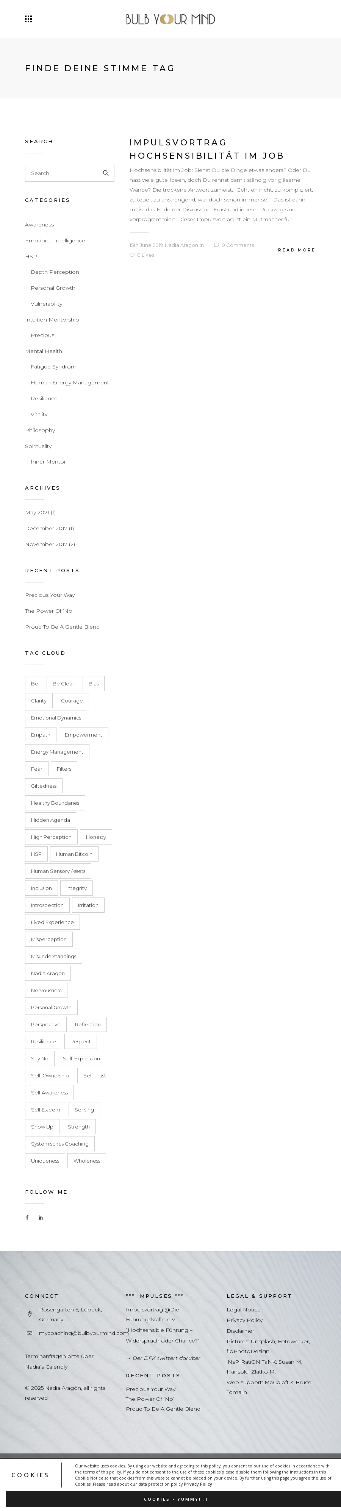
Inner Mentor (48, 461)
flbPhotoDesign (248, 1351)
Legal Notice (244, 1309)
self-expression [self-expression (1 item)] (81, 1058)
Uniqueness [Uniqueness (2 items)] (45, 1161)
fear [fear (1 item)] (36, 769)
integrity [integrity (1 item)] (76, 888)
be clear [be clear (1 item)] (63, 684)
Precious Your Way (50, 595)
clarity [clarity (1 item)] (39, 701)
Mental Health (43, 351)
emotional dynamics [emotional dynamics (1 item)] (56, 718)
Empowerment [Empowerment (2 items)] (83, 735)
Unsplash (263, 1341)
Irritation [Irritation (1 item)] (88, 905)
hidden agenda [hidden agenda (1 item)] (50, 820)
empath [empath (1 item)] (40, 735)
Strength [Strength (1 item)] (79, 1127)
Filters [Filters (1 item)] (64, 769)
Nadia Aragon (181, 245)
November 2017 (46, 544)
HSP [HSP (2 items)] (36, 854)
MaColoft (276, 1382)
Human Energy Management (70, 382)
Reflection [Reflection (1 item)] (88, 1024)
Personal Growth (53, 287)
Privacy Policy (198, 1484)
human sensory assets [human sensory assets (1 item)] (58, 871)
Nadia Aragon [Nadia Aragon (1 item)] (48, 973)
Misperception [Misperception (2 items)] (49, 939)
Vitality (39, 414)
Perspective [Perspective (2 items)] (46, 1024)
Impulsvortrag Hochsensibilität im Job (207, 149)
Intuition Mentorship (52, 319)
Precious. (43, 335)
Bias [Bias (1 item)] (94, 684)
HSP (31, 256)
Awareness (39, 224)
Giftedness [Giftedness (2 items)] (43, 786)
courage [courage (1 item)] (72, 701)
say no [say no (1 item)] (39, 1058)
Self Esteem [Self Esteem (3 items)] (45, 1110)
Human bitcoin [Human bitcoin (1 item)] (74, 854)
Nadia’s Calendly (46, 1366)
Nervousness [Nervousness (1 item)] (46, 990)
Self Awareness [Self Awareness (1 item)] (49, 1093)
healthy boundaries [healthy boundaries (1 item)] (55, 803)
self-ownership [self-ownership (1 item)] (50, 1075)
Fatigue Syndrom (54, 366)
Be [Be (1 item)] (34, 684)
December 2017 (46, 528)
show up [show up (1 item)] (42, 1127)
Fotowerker (293, 1341)
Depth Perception (55, 271)
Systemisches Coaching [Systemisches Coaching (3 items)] (60, 1144)
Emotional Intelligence (55, 240)
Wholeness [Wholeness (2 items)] (87, 1161)
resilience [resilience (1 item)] (43, 1041)
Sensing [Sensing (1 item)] (84, 1110)
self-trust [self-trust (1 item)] (94, 1075)
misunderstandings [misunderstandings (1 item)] (53, 956)
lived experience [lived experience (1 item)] (52, 922)
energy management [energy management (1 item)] (57, 752)
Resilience (44, 398)
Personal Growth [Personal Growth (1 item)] (51, 1007)
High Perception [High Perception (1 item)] (51, 837)
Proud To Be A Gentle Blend (62, 626)
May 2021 (37, 512)
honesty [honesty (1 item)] (96, 837)
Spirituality (38, 446)
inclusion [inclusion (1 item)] (41, 888)
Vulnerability (46, 303)
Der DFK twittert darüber (166, 1358)
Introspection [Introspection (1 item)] (47, 905)
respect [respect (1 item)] (80, 1041)
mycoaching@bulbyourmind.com (84, 1333)
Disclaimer (240, 1330)
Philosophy (40, 430)
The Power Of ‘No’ (49, 610)
